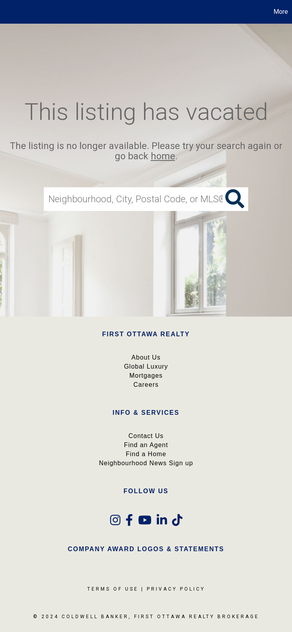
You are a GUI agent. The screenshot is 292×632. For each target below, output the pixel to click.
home (163, 156)
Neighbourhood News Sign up (146, 463)
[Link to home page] (10, 12)
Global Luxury (146, 366)
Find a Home (146, 454)
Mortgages (146, 375)
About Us (146, 357)
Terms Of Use (113, 589)
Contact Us (145, 436)
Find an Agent (146, 445)
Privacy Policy (176, 589)
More (280, 11)
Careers (146, 384)
